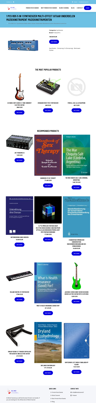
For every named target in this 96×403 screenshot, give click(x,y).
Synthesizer (59, 30)
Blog (72, 8)
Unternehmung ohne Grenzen (19, 237)
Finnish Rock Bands (32, 8)
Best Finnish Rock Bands (49, 8)
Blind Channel (64, 8)
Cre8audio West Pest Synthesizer (48, 103)
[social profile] (13, 2)
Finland (75, 2)
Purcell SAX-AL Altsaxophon (76, 103)
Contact (80, 8)
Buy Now (54, 41)
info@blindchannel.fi (83, 2)
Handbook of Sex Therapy (48, 178)
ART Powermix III (19, 153)
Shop (87, 8)
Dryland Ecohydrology (48, 365)
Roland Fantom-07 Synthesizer (19, 292)
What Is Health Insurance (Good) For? (48, 306)
